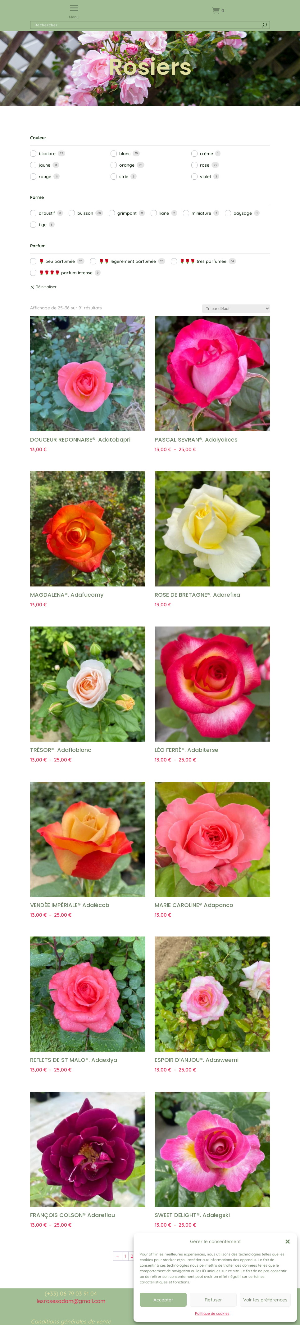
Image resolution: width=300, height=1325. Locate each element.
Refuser (213, 1300)
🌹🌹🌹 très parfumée (203, 261)
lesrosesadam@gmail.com (71, 1301)
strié (123, 176)
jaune (44, 165)
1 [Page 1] (125, 1256)
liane (164, 213)
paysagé (243, 213)
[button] (287, 1241)
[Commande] (236, 308)
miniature (201, 213)
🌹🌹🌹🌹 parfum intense (66, 273)
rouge (45, 176)
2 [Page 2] (132, 1256)
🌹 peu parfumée (57, 261)
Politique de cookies (212, 1313)
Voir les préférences (265, 1300)
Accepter (163, 1300)
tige (43, 224)
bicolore (47, 153)
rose (204, 165)
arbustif (47, 213)
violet (205, 176)
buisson (85, 213)
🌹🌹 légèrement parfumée (127, 261)
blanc (124, 153)
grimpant (127, 213)
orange (126, 165)
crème (206, 153)
